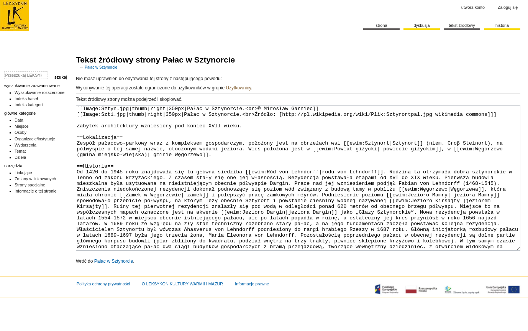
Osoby (20, 132)
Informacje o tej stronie (36, 191)
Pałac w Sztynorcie (101, 67)
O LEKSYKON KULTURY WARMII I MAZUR (182, 312)
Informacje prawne (252, 312)
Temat (20, 151)
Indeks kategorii (29, 104)
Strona (381, 25)
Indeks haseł (26, 98)
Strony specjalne (30, 185)
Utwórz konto (473, 7)
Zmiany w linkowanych (35, 178)
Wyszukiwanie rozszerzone (40, 92)
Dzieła (20, 157)
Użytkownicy (238, 88)
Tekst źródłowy (462, 25)
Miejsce (22, 126)
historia (502, 25)
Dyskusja (421, 25)
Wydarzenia (25, 145)
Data (19, 120)
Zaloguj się (508, 7)
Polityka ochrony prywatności (103, 312)
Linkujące (23, 172)
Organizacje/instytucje (35, 139)
